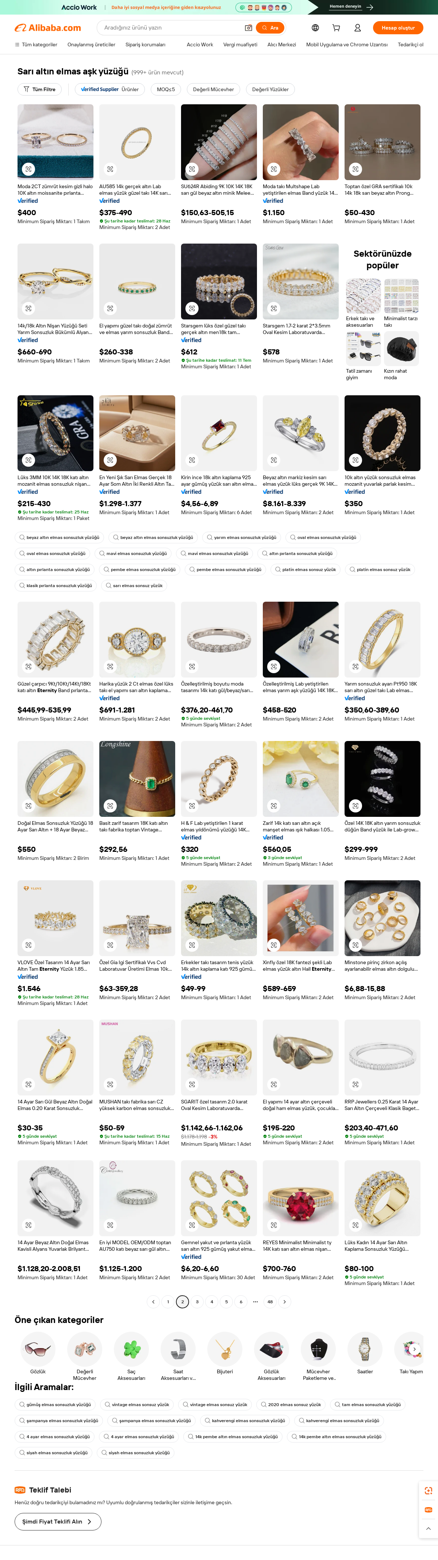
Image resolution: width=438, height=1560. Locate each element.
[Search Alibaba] (171, 28)
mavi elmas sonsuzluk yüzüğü (133, 553)
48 (270, 1301)
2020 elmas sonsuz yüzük (291, 1405)
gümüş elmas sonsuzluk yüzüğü (55, 1405)
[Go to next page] (284, 1301)
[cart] (337, 29)
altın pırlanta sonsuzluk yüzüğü (297, 553)
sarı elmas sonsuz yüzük (134, 586)
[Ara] (270, 28)
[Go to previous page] (153, 1301)
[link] (428, 1490)
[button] (248, 27)
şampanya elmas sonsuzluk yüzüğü (58, 1421)
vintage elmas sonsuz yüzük (137, 1405)
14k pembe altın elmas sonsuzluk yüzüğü (233, 1437)
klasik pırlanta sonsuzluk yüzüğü (55, 586)
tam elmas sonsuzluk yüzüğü (368, 1405)
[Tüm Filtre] (40, 89)
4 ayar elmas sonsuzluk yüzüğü (54, 1437)
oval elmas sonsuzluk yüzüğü (323, 537)
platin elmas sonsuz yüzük (305, 570)
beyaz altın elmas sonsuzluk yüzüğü (59, 537)
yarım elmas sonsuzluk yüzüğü (241, 537)
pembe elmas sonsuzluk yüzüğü (140, 570)
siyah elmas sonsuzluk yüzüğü (53, 1453)
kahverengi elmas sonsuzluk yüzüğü (245, 1421)
